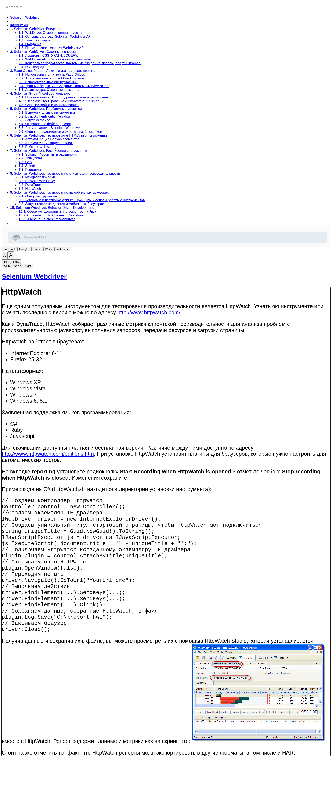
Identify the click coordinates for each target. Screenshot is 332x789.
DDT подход (31, 67)
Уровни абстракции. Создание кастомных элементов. (64, 86)
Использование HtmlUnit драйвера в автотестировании (65, 97)
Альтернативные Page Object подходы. (52, 78)
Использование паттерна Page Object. (52, 74)
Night (28, 266)
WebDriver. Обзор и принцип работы (50, 32)
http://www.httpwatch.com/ (148, 312)
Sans (15, 261)
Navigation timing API (38, 177)
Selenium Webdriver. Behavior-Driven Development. (52, 207)
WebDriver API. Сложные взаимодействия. (55, 59)
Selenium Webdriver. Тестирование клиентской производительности (65, 173)
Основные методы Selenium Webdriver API (55, 36)
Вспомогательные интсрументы (47, 112)
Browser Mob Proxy (37, 181)
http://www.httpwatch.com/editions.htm (48, 454)
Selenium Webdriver (25, 17)
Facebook (9, 249)
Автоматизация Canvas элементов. (49, 139)
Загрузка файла (34, 120)
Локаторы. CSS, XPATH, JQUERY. (48, 55)
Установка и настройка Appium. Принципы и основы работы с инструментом (82, 200)
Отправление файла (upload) (45, 124)
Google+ (24, 249)
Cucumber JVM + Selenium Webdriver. (52, 215)
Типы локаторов (34, 40)
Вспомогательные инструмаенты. (48, 82)
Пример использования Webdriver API (52, 48)
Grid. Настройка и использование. (49, 105)
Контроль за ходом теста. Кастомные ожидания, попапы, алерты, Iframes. (80, 63)
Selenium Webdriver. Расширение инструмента (48, 150)
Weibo (49, 249)
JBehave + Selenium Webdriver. (47, 219)
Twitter (37, 249)
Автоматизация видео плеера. (46, 143)
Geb (25, 162)
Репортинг (30, 169)
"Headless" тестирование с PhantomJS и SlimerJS (61, 101)
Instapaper (63, 249)
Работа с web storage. (39, 147)
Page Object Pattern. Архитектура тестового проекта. (53, 70)
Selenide (28, 166)
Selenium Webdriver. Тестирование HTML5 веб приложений (58, 135)
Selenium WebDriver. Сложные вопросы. (43, 51)
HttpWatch (30, 188)
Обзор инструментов (38, 196)
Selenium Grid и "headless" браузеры (40, 93)
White (7, 266)
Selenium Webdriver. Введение (35, 29)
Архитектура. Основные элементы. (49, 90)
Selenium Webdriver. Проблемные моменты (46, 109)
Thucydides (31, 158)
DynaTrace (30, 185)
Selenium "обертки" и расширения (48, 154)
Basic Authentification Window (45, 116)
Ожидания (30, 44)
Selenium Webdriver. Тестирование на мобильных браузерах (59, 192)
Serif (6, 261)
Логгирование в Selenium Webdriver (50, 128)
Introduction (19, 25)
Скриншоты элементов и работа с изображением (60, 131)
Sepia (17, 266)
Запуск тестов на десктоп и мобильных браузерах (61, 204)
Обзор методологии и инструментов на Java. (58, 211)
